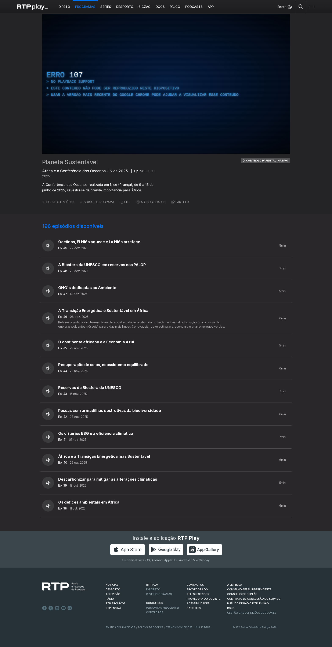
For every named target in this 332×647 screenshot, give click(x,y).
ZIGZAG (144, 7)
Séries (105, 7)
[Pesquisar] (300, 6)
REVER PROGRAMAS (159, 594)
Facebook (44, 608)
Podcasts (194, 7)
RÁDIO (110, 598)
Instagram (57, 608)
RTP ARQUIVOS (116, 603)
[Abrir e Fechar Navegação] (311, 7)
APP (211, 7)
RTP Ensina (113, 608)
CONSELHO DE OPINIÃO (242, 594)
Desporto (124, 7)
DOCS (160, 7)
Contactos (154, 612)
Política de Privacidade (120, 627)
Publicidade (202, 627)
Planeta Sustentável (70, 162)
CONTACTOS (195, 584)
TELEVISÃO (113, 594)
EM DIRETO (153, 589)
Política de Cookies (150, 627)
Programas (85, 7)
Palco (175, 7)
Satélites (194, 608)
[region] (166, 84)
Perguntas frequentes (163, 607)
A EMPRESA (234, 584)
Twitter (50, 608)
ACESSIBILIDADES (151, 202)
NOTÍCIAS (112, 584)
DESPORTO (113, 589)
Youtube (63, 608)
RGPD (230, 608)
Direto (64, 7)
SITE (125, 202)
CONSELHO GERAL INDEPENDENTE (249, 589)
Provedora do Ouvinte (203, 598)
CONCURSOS (154, 603)
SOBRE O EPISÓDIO (58, 202)
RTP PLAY (152, 584)
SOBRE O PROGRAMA (97, 202)
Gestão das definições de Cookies (251, 612)
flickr (70, 608)
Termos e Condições (179, 627)
